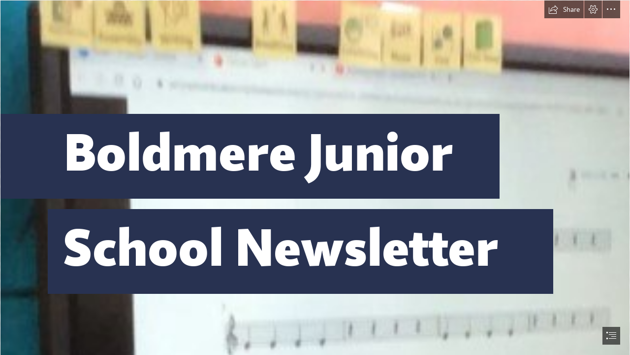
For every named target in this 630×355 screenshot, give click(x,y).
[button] (564, 9)
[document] (315, 177)
